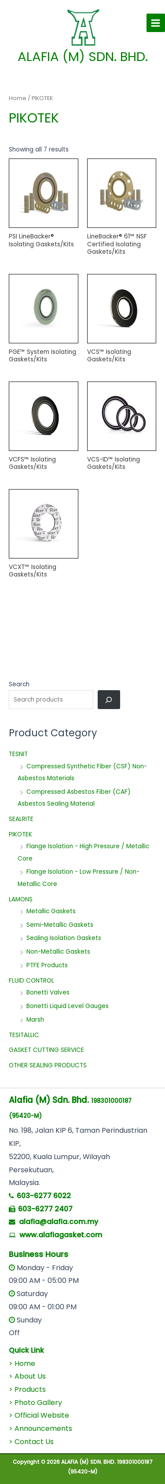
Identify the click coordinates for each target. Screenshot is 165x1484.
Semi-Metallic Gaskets (59, 925)
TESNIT (18, 754)
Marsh (35, 1020)
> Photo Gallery (35, 1403)
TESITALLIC (24, 1035)
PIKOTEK (20, 834)
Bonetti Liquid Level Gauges (67, 1006)
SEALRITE (21, 819)
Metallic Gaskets (51, 911)
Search (19, 684)
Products (30, 1389)
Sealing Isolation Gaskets (63, 938)
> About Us (27, 1376)
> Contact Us (31, 1442)
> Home (22, 1363)
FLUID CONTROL (31, 980)
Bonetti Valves (48, 992)
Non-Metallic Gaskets (58, 951)
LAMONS (21, 899)
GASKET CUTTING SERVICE (46, 1050)
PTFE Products (47, 965)
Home (17, 98)
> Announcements (40, 1428)
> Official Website (39, 1415)
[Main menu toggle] (156, 23)
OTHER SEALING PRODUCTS (48, 1065)
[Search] (109, 699)
